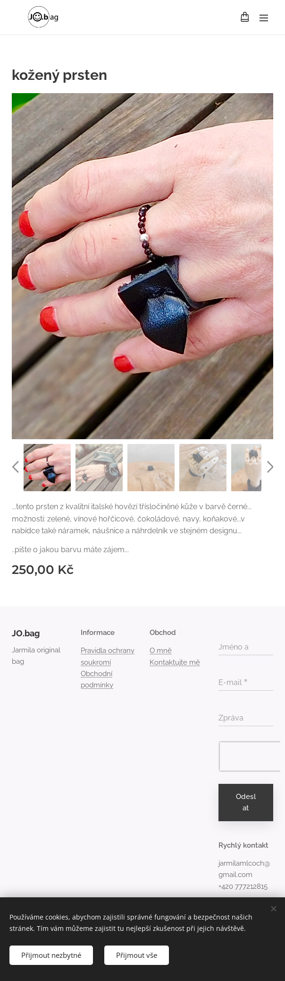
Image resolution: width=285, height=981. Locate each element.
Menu (264, 17)
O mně (161, 651)
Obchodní (96, 673)
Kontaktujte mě (175, 662)
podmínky (97, 685)
